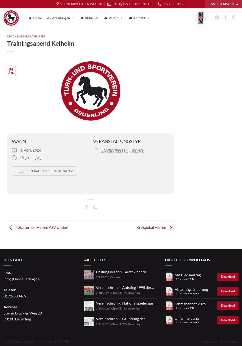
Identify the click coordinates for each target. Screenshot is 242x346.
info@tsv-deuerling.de (21, 279)
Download (228, 277)
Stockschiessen (19, 36)
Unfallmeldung (187, 318)
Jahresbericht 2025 (190, 303)
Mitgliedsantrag (188, 275)
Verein (116, 18)
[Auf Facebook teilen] (87, 207)
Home (37, 18)
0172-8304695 (16, 296)
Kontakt (141, 18)
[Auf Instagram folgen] (234, 18)
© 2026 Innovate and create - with (36, 341)
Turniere (38, 36)
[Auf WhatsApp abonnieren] (217, 18)
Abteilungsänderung (191, 289)
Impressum (209, 341)
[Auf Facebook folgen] (225, 18)
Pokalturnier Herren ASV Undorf (38, 227)
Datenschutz (229, 341)
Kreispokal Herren (155, 227)
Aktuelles (92, 18)
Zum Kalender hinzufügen (44, 171)
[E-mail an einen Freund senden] (95, 207)
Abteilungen (63, 18)
